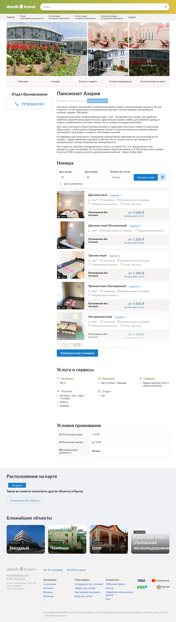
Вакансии (48, 594)
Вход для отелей (83, 594)
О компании (49, 582)
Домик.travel (21, 6)
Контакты (48, 586)
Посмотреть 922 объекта (28, 499)
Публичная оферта (115, 582)
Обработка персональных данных (119, 592)
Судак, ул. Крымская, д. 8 (72, 100)
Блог (108, 597)
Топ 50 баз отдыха (76, 568)
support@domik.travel (17, 573)
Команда (48, 590)
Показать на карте (97, 100)
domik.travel (21, 567)
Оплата (110, 586)
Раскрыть (17, 483)
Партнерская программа (87, 590)
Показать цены (146, 177)
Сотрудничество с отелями (89, 582)
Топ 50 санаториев (53, 568)
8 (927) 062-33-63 (16, 577)
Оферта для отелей (85, 586)
